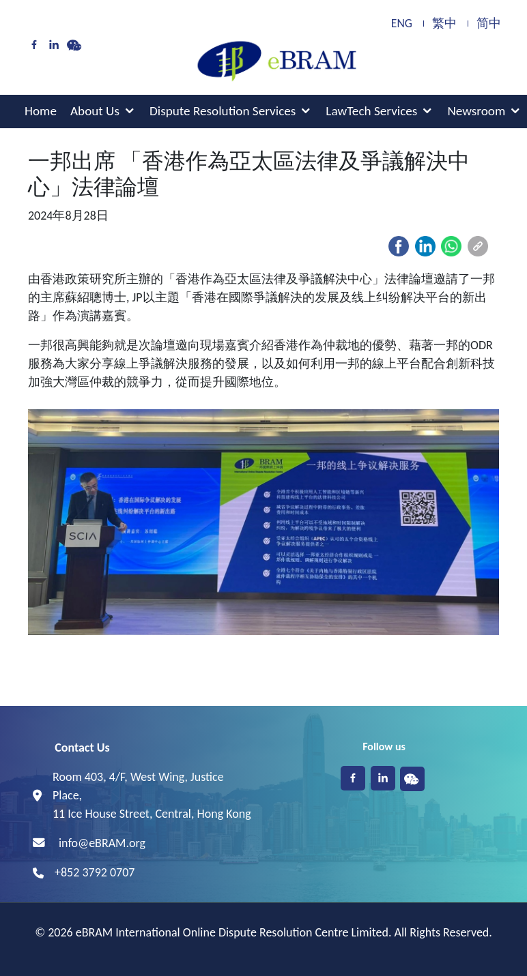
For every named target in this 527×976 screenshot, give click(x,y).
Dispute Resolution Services (222, 111)
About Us (94, 111)
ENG (401, 23)
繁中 (444, 23)
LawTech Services (371, 111)
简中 (488, 23)
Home (41, 111)
